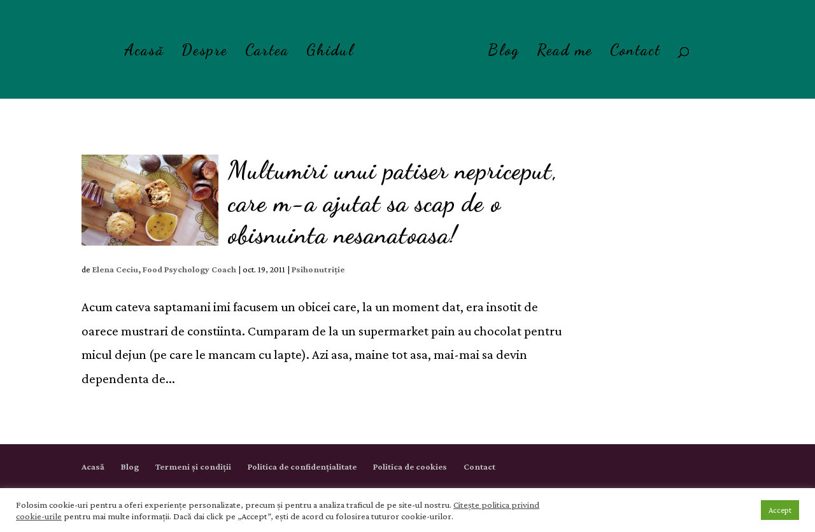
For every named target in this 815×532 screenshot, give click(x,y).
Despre (204, 52)
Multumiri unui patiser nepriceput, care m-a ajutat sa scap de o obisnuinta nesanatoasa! (393, 202)
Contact (635, 52)
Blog (504, 52)
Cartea (267, 52)
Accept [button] (780, 510)
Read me (565, 52)
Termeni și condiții (193, 466)
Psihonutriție (318, 269)
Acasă (144, 52)
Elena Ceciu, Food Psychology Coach (164, 269)
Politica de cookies (410, 466)
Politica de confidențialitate (302, 466)
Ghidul (330, 52)
